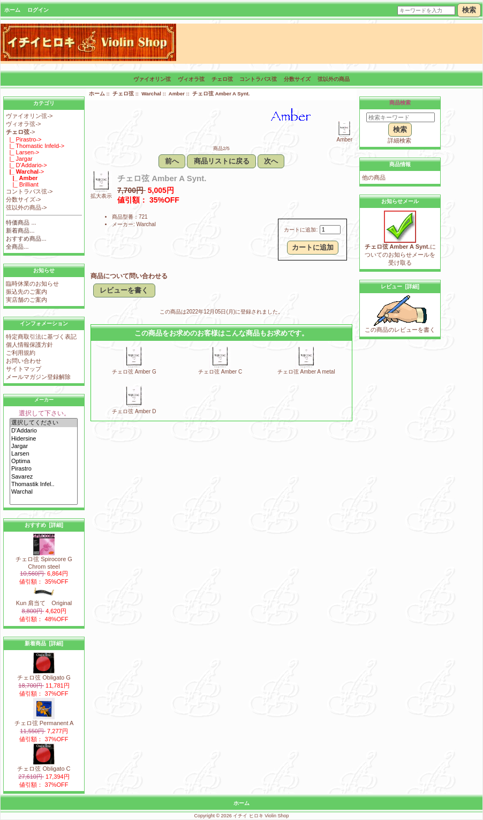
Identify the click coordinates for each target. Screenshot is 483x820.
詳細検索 (399, 140)
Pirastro (43, 469)
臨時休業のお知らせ (32, 283)
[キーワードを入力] (426, 10)
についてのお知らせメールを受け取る (400, 251)
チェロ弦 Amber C (220, 372)
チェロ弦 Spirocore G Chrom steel (44, 560)
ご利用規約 (20, 352)
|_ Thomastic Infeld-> (35, 146)
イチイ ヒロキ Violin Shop (261, 815)
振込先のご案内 (26, 291)
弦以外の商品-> (26, 207)
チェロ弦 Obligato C (43, 765)
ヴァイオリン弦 (152, 79)
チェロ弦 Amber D (134, 411)
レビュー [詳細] (400, 286)
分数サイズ (297, 79)
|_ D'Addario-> (26, 165)
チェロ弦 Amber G (134, 372)
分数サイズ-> (23, 199)
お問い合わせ (23, 360)
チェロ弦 (123, 93)
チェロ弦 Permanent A (44, 720)
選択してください (43, 423)
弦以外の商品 (334, 79)
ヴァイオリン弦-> (29, 116)
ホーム (12, 10)
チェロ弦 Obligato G (44, 674)
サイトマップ (23, 369)
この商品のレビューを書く (400, 326)
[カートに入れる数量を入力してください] (330, 229)
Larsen (43, 454)
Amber (177, 93)
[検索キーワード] (400, 117)
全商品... (17, 246)
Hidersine (43, 439)
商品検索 (400, 103)
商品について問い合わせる (129, 276)
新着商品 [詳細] (44, 643)
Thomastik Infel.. (43, 484)
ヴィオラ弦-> (23, 124)
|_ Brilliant (22, 184)
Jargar (43, 446)
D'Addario (43, 431)
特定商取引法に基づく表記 (41, 336)
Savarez (43, 477)
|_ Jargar (19, 158)
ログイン (38, 10)
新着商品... (20, 230)
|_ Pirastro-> (23, 139)
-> (20, 132)
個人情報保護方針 (29, 344)
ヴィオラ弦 (191, 79)
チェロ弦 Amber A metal (306, 372)
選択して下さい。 (44, 413)
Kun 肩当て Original (44, 600)
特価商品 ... (21, 222)
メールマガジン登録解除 (38, 377)
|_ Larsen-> (22, 152)
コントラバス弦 (258, 79)
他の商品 (374, 177)
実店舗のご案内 (26, 299)
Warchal (43, 492)
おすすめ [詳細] (44, 525)
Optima (43, 461)
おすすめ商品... (26, 238)
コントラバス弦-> (29, 191)
